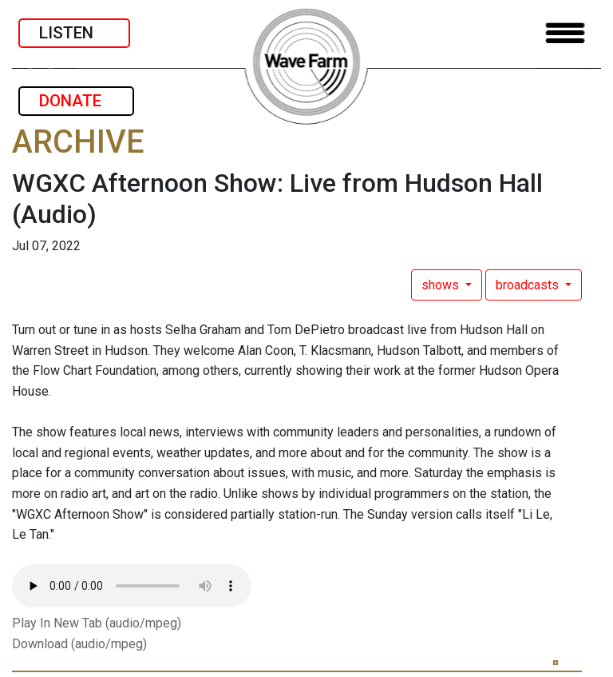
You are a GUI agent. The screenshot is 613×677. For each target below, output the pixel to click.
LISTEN (74, 32)
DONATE (76, 100)
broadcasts (529, 285)
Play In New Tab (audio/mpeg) (96, 623)
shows (441, 285)
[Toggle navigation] (565, 33)
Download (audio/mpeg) (79, 643)
